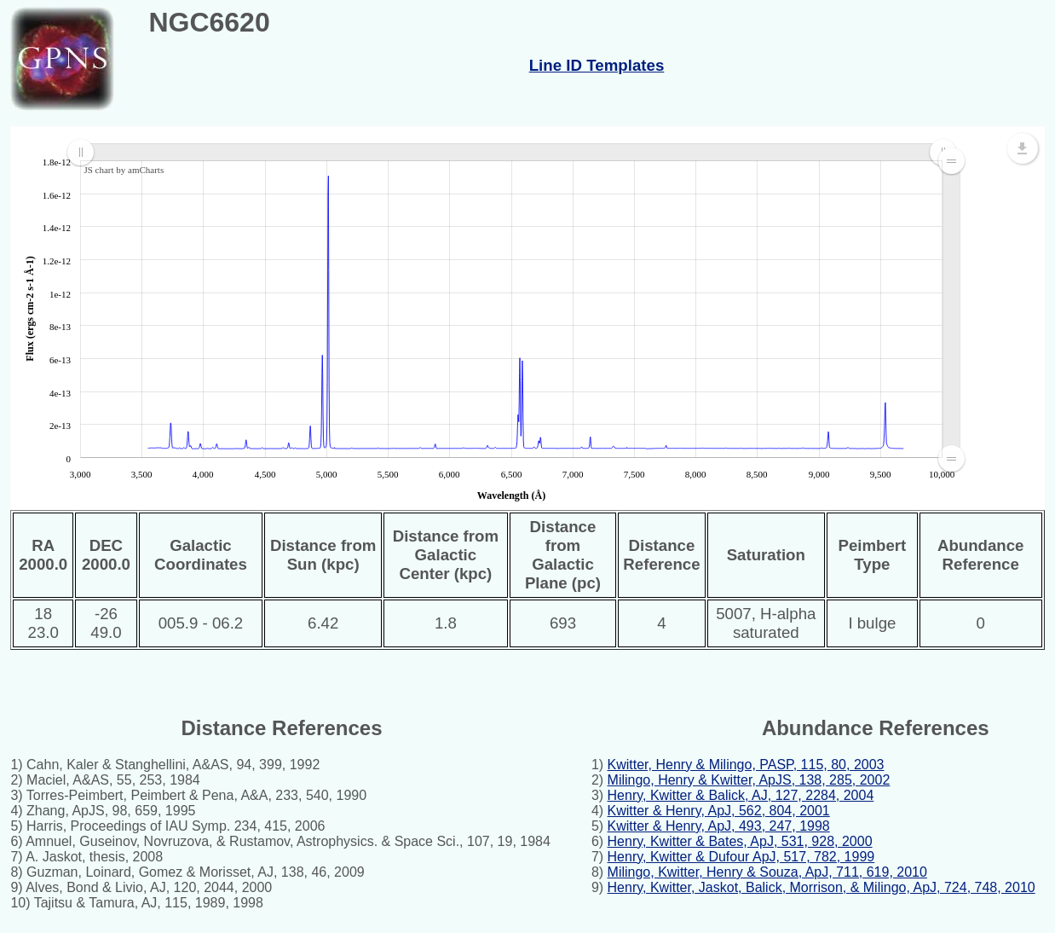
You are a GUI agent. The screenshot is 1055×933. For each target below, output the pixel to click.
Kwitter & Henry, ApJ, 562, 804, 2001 (719, 810)
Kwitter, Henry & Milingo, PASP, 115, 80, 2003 (746, 764)
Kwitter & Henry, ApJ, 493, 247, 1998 (719, 826)
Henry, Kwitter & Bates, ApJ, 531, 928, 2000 (740, 841)
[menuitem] (511, 152)
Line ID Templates (597, 65)
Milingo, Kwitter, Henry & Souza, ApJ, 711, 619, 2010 (767, 872)
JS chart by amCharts (124, 170)
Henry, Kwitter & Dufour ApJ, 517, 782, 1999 (741, 856)
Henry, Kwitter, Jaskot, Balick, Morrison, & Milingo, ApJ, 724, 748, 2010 (821, 887)
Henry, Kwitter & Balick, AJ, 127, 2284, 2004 (741, 795)
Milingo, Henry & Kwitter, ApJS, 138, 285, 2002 (749, 780)
